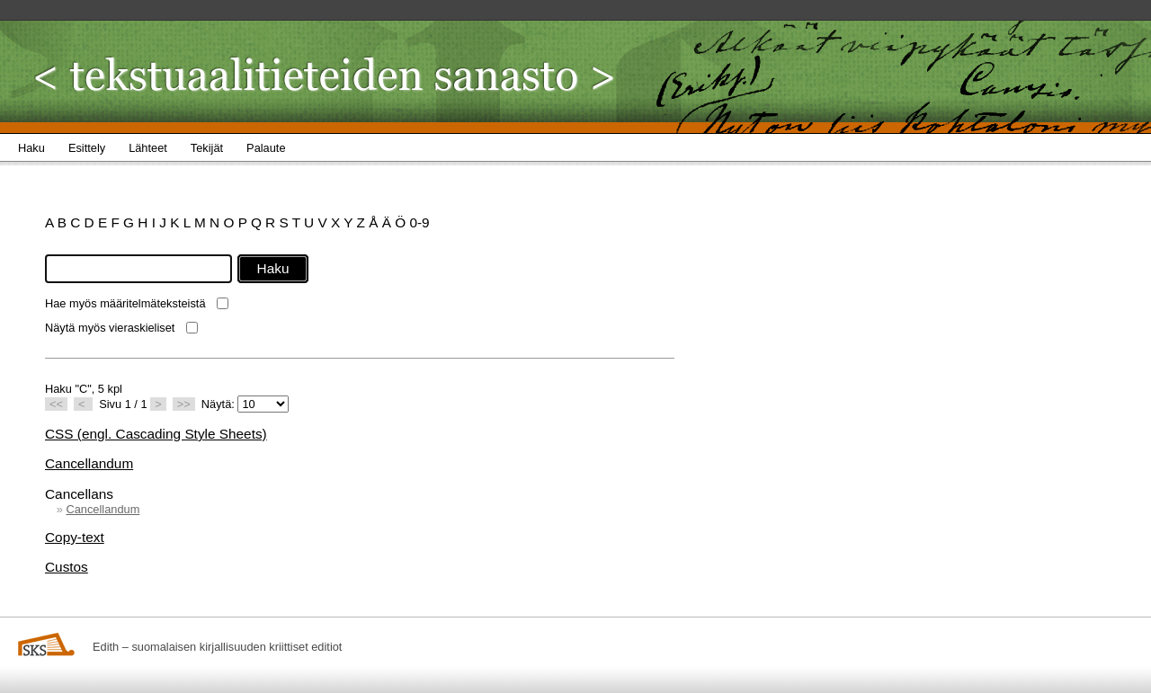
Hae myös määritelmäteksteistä (125, 303)
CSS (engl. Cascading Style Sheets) (156, 433)
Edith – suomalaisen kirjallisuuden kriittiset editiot (217, 646)
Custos (66, 566)
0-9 (419, 222)
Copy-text (74, 537)
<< (56, 404)
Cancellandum (89, 463)
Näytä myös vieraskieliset (109, 327)
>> (184, 404)
